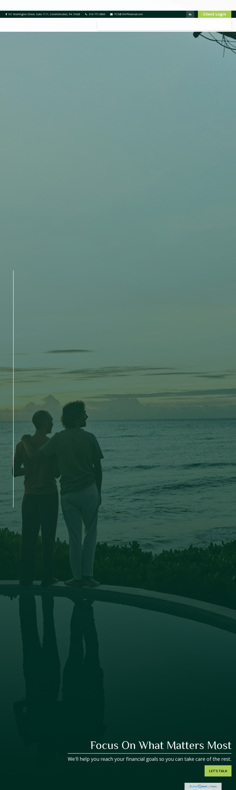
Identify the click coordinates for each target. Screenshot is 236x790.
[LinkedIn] (190, 3)
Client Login (214, 3)
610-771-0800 (95, 3)
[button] (107, 14)
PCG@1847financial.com (126, 3)
